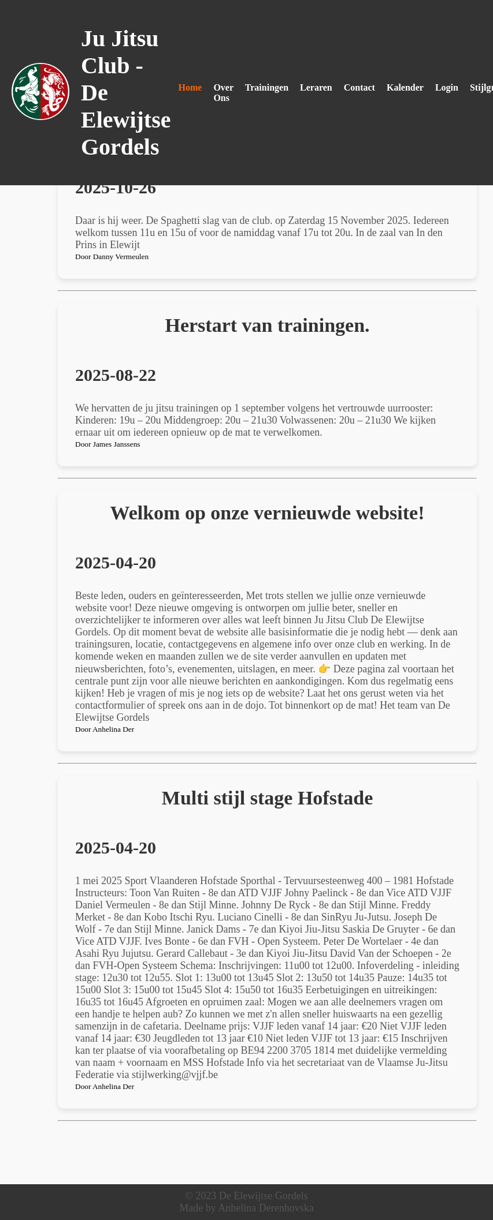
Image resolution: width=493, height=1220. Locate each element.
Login (446, 87)
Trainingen (266, 87)
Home (190, 87)
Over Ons (223, 93)
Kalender (405, 87)
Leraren (316, 87)
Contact (359, 87)
